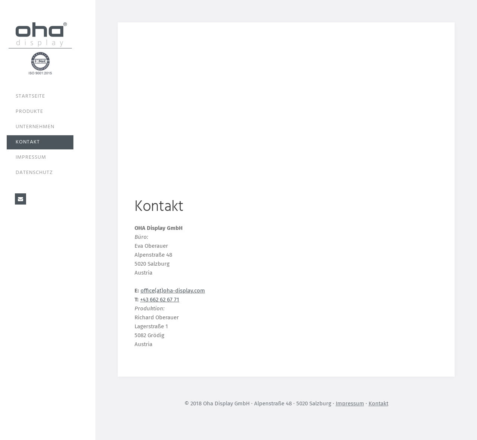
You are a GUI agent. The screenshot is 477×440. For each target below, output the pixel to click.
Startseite (30, 96)
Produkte (29, 111)
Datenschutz (34, 172)
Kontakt (28, 142)
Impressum (31, 157)
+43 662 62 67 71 (159, 299)
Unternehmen (35, 127)
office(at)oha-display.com (172, 290)
